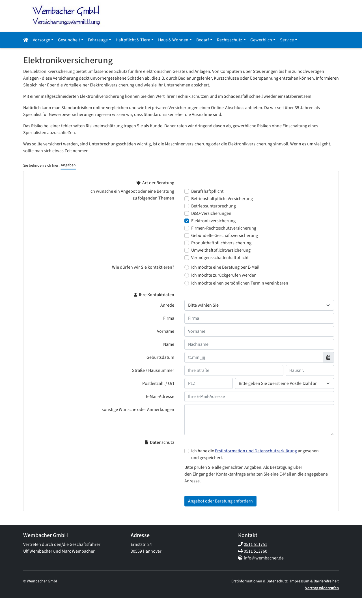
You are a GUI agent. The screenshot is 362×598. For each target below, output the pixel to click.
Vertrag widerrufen (322, 588)
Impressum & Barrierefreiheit (314, 581)
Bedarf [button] (202, 40)
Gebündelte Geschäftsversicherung (224, 235)
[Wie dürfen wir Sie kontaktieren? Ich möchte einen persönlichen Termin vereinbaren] (186, 283)
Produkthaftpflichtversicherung (221, 243)
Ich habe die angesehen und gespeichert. (255, 454)
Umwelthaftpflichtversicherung (221, 250)
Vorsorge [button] (41, 40)
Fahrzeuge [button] (98, 40)
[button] (27, 40)
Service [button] (287, 40)
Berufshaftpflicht (207, 191)
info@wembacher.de (264, 558)
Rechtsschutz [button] (229, 40)
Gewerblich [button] (261, 40)
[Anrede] (259, 305)
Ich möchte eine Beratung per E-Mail (225, 267)
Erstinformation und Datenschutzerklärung (256, 451)
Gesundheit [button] (69, 40)
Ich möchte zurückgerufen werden (224, 275)
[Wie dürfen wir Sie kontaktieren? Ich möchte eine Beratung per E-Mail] (186, 267)
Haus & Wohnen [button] (173, 40)
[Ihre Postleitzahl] (208, 383)
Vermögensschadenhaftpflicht (220, 258)
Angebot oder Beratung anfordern (220, 501)
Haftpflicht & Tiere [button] (133, 40)
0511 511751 (255, 544)
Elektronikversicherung (213, 221)
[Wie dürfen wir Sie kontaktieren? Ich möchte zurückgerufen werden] (186, 275)
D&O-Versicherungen (211, 213)
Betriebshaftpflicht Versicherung (222, 199)
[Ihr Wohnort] (284, 383)
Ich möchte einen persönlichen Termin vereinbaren (239, 283)
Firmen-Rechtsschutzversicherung (223, 228)
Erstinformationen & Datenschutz (259, 581)
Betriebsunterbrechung (213, 206)
